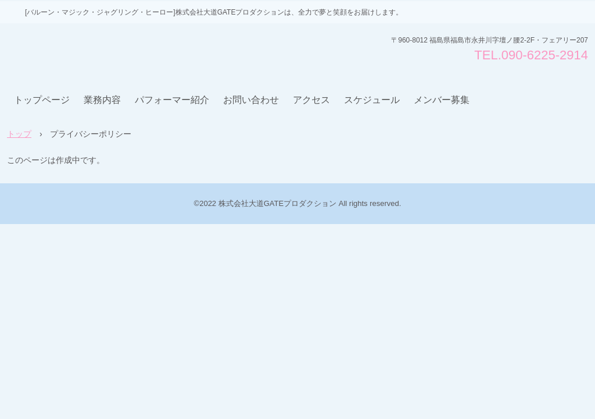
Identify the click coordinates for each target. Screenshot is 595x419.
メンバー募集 (441, 100)
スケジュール (372, 100)
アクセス (311, 100)
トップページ (42, 100)
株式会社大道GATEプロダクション (95, 52)
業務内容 (102, 100)
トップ (19, 134)
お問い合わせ (251, 100)
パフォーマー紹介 (172, 100)
